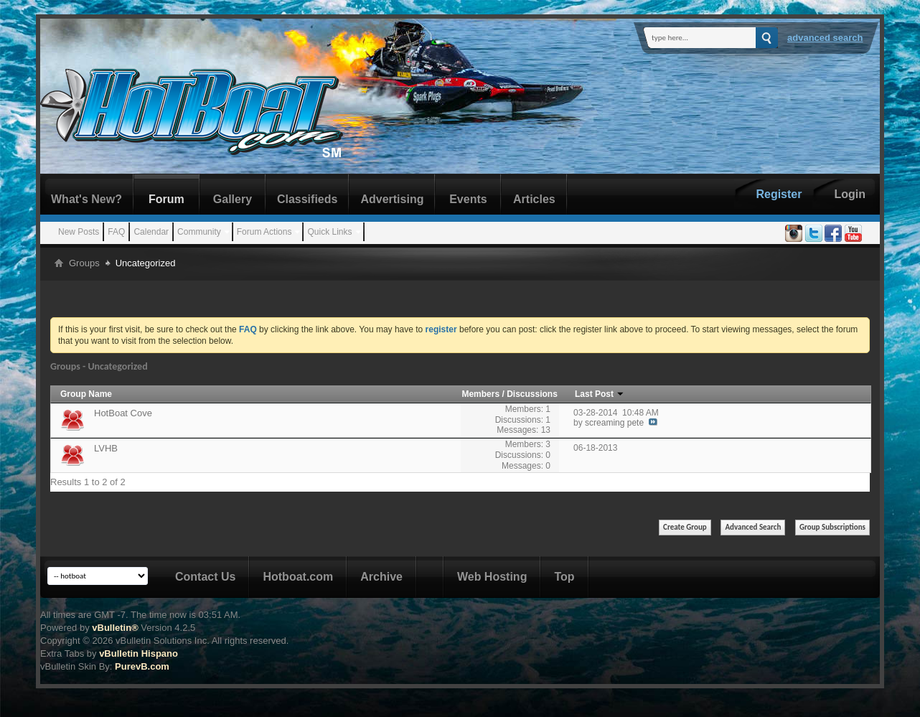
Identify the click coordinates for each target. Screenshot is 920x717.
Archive (381, 577)
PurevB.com (142, 666)
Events (468, 199)
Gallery (232, 199)
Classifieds (307, 199)
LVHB (106, 448)
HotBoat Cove (123, 413)
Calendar (151, 232)
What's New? (86, 199)
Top (564, 577)
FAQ (116, 232)
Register (779, 194)
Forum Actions (264, 232)
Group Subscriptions (832, 527)
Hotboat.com (298, 577)
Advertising (391, 199)
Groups (84, 263)
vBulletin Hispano (138, 653)
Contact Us (205, 577)
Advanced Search (825, 37)
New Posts (78, 232)
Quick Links (329, 232)
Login (849, 194)
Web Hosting (492, 577)
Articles (534, 199)
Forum (166, 199)
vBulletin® (115, 627)
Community (199, 232)
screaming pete (614, 423)
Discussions (532, 394)
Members (481, 394)
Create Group (685, 527)
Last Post (599, 394)
